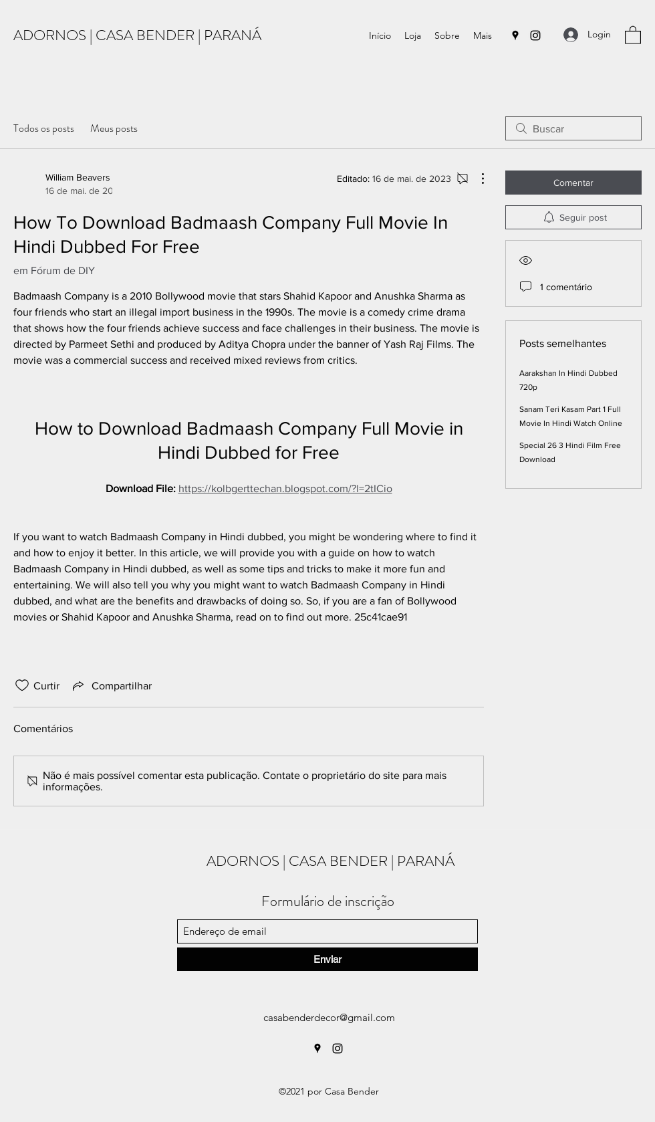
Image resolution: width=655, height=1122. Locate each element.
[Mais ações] (476, 179)
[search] (573, 128)
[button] (633, 34)
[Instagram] (535, 35)
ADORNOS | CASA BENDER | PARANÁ (137, 35)
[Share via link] (111, 685)
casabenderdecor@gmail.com (329, 1017)
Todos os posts (43, 128)
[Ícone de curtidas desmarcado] (22, 685)
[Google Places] (515, 35)
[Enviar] (327, 959)
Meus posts (114, 128)
